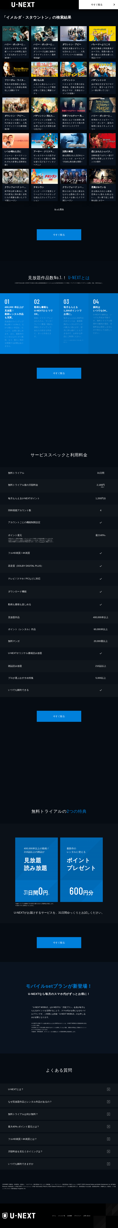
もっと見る (59, 209)
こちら (42, 541)
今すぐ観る (97, 4)
